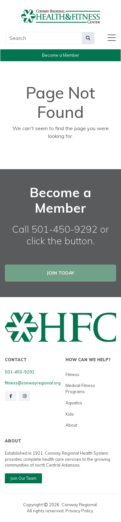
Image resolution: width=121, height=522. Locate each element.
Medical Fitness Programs (80, 388)
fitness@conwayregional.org (33, 382)
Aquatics (74, 402)
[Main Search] (43, 38)
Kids (70, 414)
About (71, 425)
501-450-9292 (20, 371)
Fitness (72, 374)
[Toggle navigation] (111, 38)
